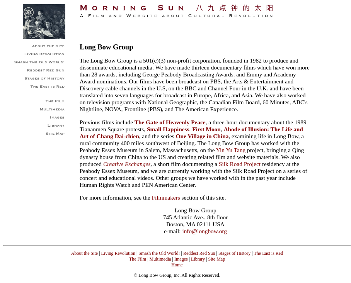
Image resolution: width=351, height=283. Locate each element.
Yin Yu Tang (230, 150)
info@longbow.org (204, 231)
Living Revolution (118, 253)
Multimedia (160, 259)
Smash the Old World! (159, 253)
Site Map (216, 259)
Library (198, 259)
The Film (137, 259)
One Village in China (202, 136)
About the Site (84, 253)
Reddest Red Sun (199, 253)
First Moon (206, 129)
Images (181, 259)
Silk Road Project (240, 164)
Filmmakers (166, 197)
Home (176, 265)
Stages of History (234, 253)
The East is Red (268, 253)
